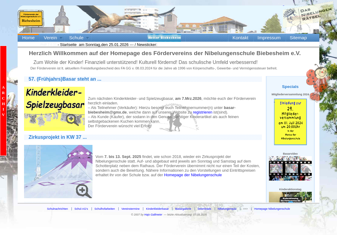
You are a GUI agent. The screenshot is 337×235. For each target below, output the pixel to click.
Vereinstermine (130, 208)
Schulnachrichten (57, 208)
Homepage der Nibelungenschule (193, 175)
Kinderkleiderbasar (157, 208)
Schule (76, 37)
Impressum (269, 37)
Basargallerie (183, 208)
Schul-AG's (81, 208)
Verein (50, 37)
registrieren (202, 112)
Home (28, 37)
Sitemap (298, 37)
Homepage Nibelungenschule (272, 208)
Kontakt (240, 37)
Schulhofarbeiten (105, 208)
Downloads (204, 208)
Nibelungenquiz (227, 208)
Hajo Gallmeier (153, 214)
